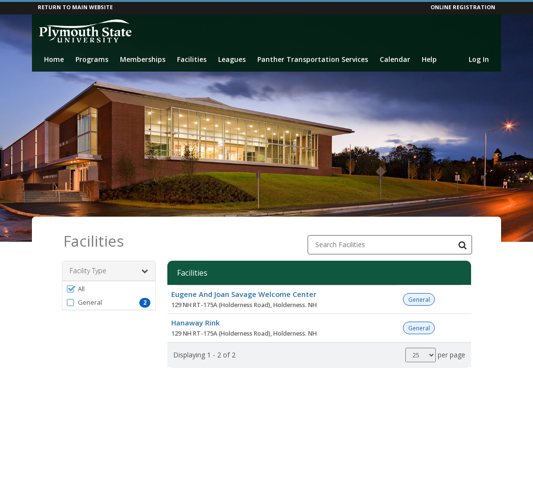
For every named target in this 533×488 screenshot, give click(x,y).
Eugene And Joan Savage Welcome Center (243, 294)
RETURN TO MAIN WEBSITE (75, 7)
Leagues (232, 59)
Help (429, 59)
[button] (108, 288)
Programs (91, 59)
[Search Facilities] (462, 244)
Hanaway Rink (195, 322)
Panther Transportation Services (312, 59)
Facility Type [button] (109, 271)
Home (54, 59)
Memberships (142, 59)
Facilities (192, 59)
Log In (479, 59)
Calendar (395, 59)
